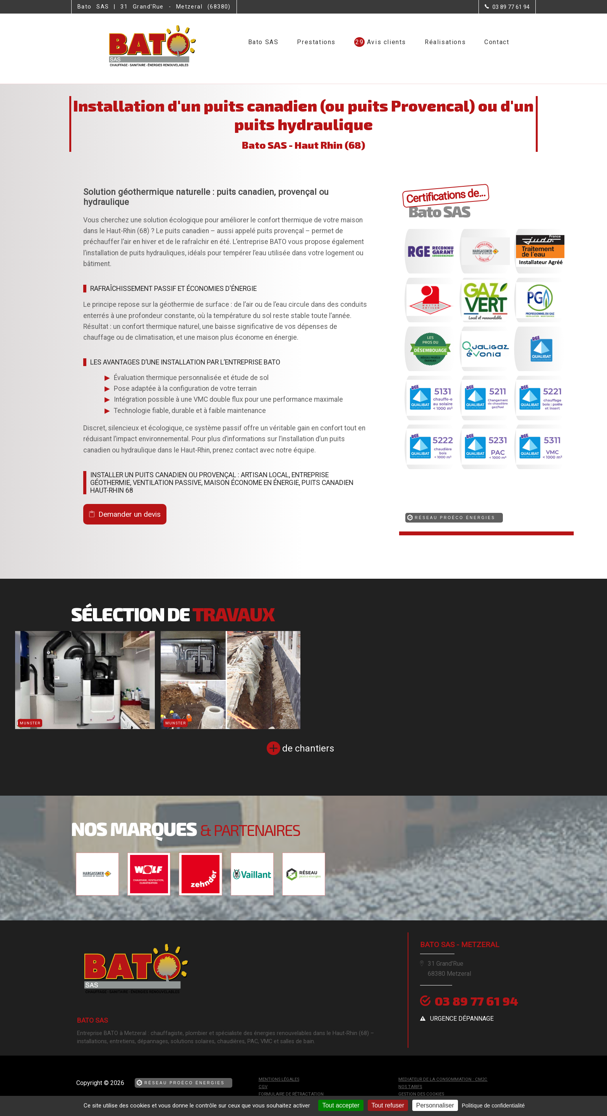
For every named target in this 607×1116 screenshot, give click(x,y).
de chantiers (308, 748)
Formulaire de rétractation (291, 1094)
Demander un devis (129, 514)
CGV (263, 1086)
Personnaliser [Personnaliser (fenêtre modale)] (435, 1105)
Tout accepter (340, 1105)
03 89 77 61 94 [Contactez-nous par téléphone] (477, 1000)
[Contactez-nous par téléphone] (507, 7)
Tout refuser (388, 1105)
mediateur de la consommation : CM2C (442, 1079)
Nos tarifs (410, 1086)
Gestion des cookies (421, 1094)
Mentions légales (279, 1079)
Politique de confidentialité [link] (493, 1105)
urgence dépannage (462, 1018)
